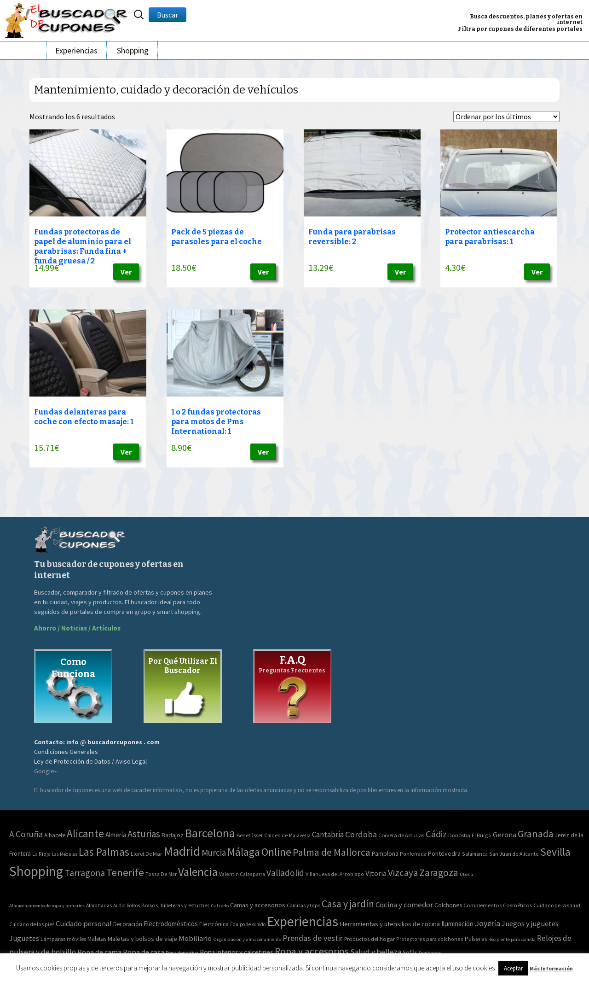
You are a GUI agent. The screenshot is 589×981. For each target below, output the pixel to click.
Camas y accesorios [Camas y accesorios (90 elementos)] (257, 905)
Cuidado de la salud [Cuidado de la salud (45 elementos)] (556, 905)
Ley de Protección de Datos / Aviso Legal (90, 761)
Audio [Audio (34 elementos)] (119, 905)
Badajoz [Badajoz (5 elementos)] (173, 835)
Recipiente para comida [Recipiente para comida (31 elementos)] (512, 939)
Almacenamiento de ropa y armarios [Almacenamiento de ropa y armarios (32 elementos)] (47, 905)
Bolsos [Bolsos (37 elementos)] (133, 905)
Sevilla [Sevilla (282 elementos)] (555, 851)
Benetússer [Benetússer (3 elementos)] (250, 835)
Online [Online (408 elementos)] (276, 852)
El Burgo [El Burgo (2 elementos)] (481, 835)
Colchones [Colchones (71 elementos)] (448, 905)
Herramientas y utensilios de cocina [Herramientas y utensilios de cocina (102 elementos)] (390, 923)
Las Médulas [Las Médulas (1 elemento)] (64, 854)
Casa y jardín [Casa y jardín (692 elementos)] (348, 904)
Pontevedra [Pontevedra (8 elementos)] (444, 853)
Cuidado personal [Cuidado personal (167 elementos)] (84, 923)
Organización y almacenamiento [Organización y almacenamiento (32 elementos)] (247, 939)
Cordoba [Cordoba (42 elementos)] (361, 834)
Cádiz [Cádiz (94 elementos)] (436, 834)
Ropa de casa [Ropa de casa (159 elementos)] (143, 952)
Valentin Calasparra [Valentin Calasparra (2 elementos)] (242, 873)
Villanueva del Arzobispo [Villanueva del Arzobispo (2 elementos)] (335, 873)
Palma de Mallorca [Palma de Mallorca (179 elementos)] (331, 852)
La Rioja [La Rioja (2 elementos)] (41, 853)
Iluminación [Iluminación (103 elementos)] (457, 923)
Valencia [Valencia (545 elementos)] (198, 872)
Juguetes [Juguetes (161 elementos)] (24, 938)
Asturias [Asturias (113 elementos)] (143, 834)
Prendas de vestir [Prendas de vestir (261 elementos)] (313, 938)
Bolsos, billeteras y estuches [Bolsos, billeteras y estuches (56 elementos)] (175, 905)
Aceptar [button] (513, 968)
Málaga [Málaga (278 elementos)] (243, 851)
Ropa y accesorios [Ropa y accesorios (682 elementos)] (312, 951)
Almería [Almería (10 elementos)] (115, 834)
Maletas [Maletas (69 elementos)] (96, 939)
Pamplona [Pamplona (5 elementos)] (385, 854)
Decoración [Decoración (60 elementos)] (127, 924)
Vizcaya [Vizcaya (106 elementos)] (403, 873)
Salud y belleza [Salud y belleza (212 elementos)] (375, 952)
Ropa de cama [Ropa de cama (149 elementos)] (99, 952)
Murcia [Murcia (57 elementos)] (214, 852)
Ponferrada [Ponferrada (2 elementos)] (413, 853)
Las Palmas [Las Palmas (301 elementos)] (104, 851)
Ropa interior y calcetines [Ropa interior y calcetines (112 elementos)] (236, 952)
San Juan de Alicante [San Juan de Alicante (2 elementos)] (514, 853)
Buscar (167, 14)
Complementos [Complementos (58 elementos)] (482, 905)
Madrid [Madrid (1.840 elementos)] (181, 851)
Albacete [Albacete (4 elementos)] (54, 835)
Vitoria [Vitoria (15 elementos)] (376, 873)
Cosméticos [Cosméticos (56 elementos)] (517, 905)
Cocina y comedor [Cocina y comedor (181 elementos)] (404, 904)
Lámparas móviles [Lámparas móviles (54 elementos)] (63, 938)
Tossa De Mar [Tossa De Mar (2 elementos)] (161, 873)
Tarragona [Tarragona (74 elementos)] (84, 872)
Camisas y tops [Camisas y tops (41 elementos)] (303, 905)
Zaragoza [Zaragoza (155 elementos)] (438, 872)
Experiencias (76, 50)
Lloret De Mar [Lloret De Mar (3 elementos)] (146, 853)
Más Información (551, 968)
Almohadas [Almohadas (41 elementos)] (99, 905)
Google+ (46, 771)
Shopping (133, 50)
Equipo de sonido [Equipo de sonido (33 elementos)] (248, 924)
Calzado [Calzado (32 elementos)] (220, 905)
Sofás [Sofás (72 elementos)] (410, 953)
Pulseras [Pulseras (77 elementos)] (476, 938)
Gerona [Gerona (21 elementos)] (504, 835)
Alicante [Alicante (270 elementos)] (85, 833)
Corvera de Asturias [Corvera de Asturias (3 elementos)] (401, 835)
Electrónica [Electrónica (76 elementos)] (214, 924)
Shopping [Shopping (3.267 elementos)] (36, 871)
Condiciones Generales (66, 751)
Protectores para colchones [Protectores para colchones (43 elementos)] (429, 938)
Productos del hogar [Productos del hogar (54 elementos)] (369, 938)
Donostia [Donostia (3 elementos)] (459, 835)
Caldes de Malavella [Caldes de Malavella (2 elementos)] (287, 835)
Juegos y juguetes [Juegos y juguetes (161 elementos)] (530, 923)
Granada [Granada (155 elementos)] (536, 834)
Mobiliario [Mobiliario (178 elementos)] (195, 938)
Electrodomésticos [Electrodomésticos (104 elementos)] (171, 923)
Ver (126, 271)
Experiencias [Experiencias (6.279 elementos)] (302, 921)
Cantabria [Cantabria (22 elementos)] (328, 834)
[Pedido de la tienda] (506, 116)
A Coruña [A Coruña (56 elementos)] (26, 834)
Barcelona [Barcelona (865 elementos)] (210, 833)
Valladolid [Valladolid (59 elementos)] (285, 872)
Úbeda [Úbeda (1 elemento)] (466, 874)
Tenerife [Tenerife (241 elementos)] (125, 872)
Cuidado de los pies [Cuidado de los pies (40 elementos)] (31, 924)
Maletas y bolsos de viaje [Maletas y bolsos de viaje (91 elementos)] (142, 938)
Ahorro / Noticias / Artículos (77, 628)
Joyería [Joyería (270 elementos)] (487, 923)
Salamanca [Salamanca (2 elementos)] (475, 853)
